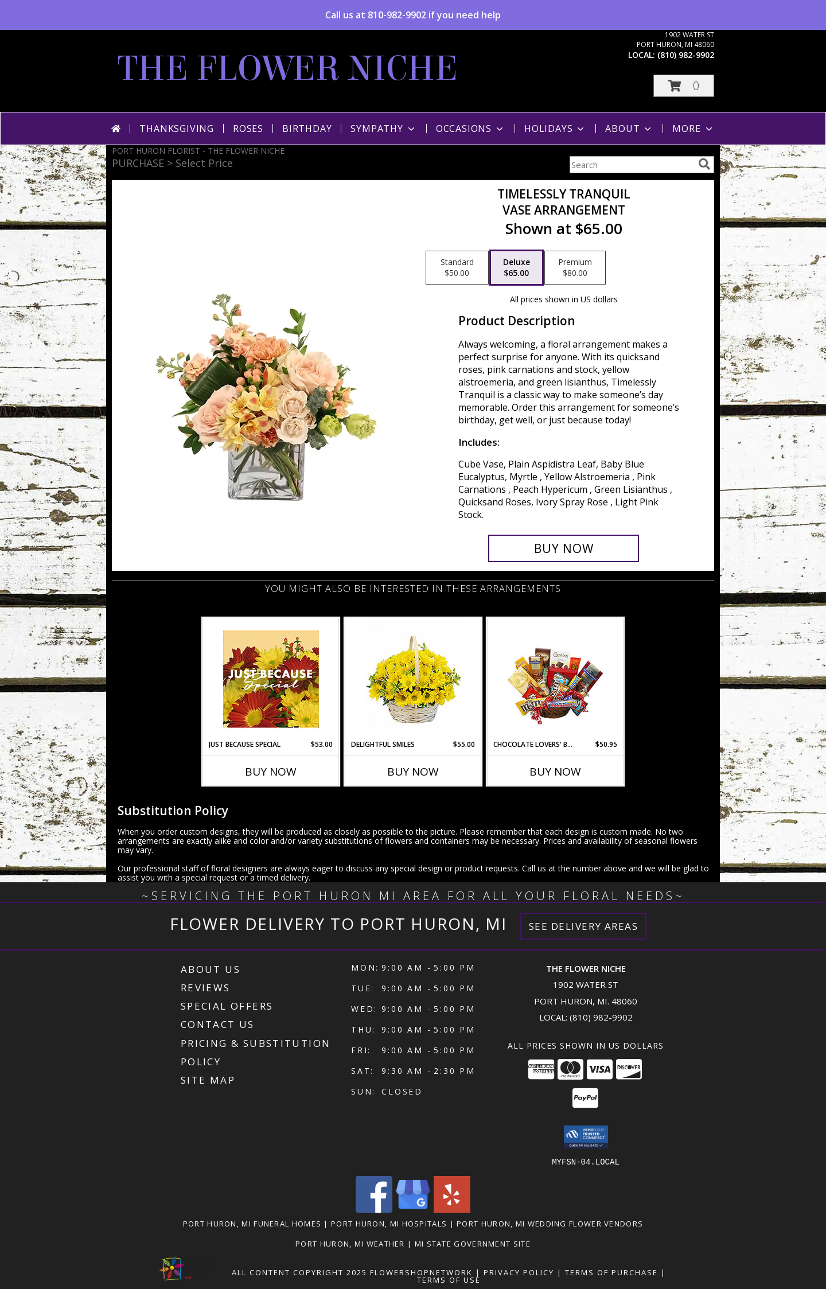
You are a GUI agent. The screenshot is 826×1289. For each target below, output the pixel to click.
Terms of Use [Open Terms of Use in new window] (449, 1279)
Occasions (470, 128)
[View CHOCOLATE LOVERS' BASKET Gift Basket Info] (555, 679)
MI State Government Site (473, 1243)
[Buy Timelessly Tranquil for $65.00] (563, 548)
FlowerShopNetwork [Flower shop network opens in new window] (421, 1272)
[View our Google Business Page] (413, 1209)
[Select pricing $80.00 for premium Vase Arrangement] (575, 268)
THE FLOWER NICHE (288, 68)
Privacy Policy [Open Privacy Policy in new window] (519, 1272)
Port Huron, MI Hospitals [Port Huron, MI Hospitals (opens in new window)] (389, 1223)
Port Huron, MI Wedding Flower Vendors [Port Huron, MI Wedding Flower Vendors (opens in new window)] (550, 1223)
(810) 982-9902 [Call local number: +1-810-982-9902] (685, 54)
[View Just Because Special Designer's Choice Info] (271, 679)
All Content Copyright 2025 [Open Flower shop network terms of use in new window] (299, 1272)
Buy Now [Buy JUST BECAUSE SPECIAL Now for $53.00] (271, 771)
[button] (683, 86)
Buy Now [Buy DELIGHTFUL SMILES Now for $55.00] (413, 771)
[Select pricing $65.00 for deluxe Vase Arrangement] (516, 268)
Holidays (555, 128)
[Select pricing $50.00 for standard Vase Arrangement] (457, 268)
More (693, 128)
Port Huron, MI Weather (350, 1243)
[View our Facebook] (374, 1209)
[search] (704, 164)
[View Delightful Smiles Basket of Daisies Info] (413, 679)
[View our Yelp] (452, 1209)
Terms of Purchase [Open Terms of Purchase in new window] (611, 1272)
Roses (248, 128)
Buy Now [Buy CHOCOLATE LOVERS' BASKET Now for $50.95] (555, 771)
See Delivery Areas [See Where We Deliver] (583, 926)
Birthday (307, 128)
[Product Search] (631, 165)
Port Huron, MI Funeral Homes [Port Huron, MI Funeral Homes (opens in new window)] (252, 1223)
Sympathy (383, 128)
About (629, 128)
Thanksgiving (176, 128)
